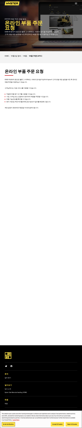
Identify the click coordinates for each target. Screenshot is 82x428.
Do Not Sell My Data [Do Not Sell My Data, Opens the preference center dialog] (8, 424)
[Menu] (76, 3)
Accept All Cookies (57, 424)
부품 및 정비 (16, 56)
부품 (25, 56)
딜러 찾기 (8, 378)
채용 (6, 403)
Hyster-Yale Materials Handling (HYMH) (16, 392)
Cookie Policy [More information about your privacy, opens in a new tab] (15, 420)
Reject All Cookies (72, 424)
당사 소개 (8, 389)
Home (7, 56)
